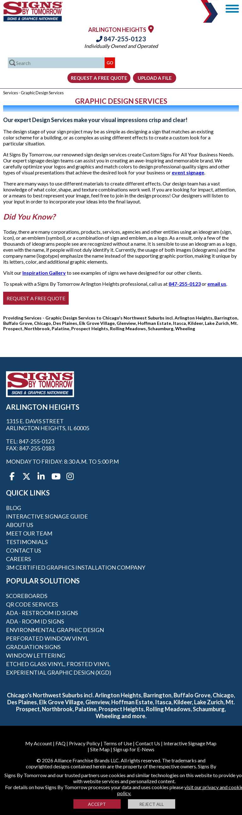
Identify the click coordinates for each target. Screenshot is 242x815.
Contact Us (23, 550)
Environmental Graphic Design (55, 629)
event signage (188, 172)
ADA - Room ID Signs (35, 621)
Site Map (100, 749)
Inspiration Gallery (44, 273)
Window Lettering (35, 655)
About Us (19, 524)
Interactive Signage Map (190, 743)
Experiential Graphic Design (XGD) (58, 672)
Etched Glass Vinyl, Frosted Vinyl (58, 663)
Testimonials (27, 541)
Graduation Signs (33, 646)
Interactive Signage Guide (47, 516)
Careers (18, 558)
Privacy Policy (84, 743)
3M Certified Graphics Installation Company (75, 567)
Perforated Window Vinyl (47, 638)
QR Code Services (32, 604)
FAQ (60, 743)
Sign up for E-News (133, 749)
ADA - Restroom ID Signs (42, 612)
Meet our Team (29, 533)
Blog (13, 507)
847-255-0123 (121, 39)
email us (216, 284)
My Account (38, 743)
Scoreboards (26, 595)
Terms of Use (117, 743)
